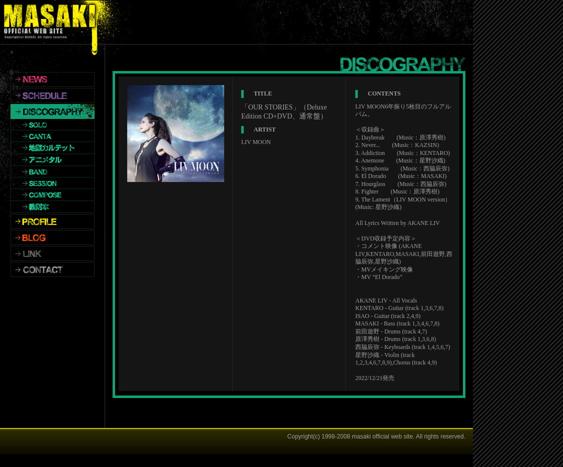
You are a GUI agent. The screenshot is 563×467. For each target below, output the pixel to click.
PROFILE (53, 221)
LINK (53, 253)
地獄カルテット (53, 148)
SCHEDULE (53, 95)
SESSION (53, 183)
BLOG (53, 237)
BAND (53, 172)
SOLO (53, 124)
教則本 (53, 207)
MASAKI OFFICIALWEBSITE (52, 22)
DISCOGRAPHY (53, 111)
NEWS (53, 79)
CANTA (53, 136)
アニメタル (53, 160)
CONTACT (53, 269)
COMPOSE (53, 195)
